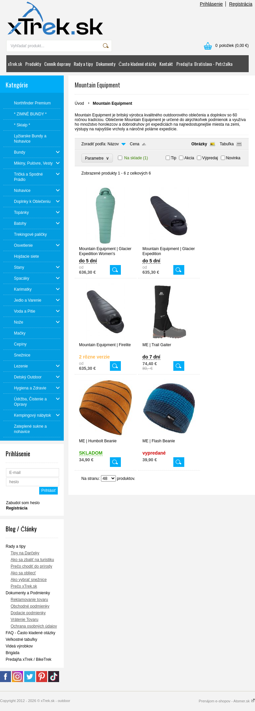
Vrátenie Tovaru (24, 619)
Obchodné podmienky (30, 606)
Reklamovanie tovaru (29, 599)
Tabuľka (227, 144)
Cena (134, 144)
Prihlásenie (211, 4)
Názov (113, 144)
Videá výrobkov (19, 646)
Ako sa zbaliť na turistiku (32, 559)
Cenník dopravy (57, 63)
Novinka (233, 158)
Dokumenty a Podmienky (28, 593)
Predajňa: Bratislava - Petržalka (204, 63)
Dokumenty (105, 63)
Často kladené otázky (137, 63)
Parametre (97, 158)
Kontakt (166, 63)
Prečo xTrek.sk (24, 586)
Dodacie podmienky (28, 613)
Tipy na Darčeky (25, 553)
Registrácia (240, 4)
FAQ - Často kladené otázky (30, 633)
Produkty (33, 63)
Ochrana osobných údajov (34, 626)
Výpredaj (210, 158)
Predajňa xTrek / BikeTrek (28, 659)
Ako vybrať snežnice (29, 579)
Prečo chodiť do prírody (31, 566)
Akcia (189, 158)
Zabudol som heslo (23, 502)
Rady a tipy (83, 63)
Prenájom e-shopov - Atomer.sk (227, 701)
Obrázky (199, 144)
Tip (173, 158)
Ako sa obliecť (23, 573)
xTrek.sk (15, 63)
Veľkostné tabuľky (21, 639)
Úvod (79, 103)
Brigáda (12, 652)
